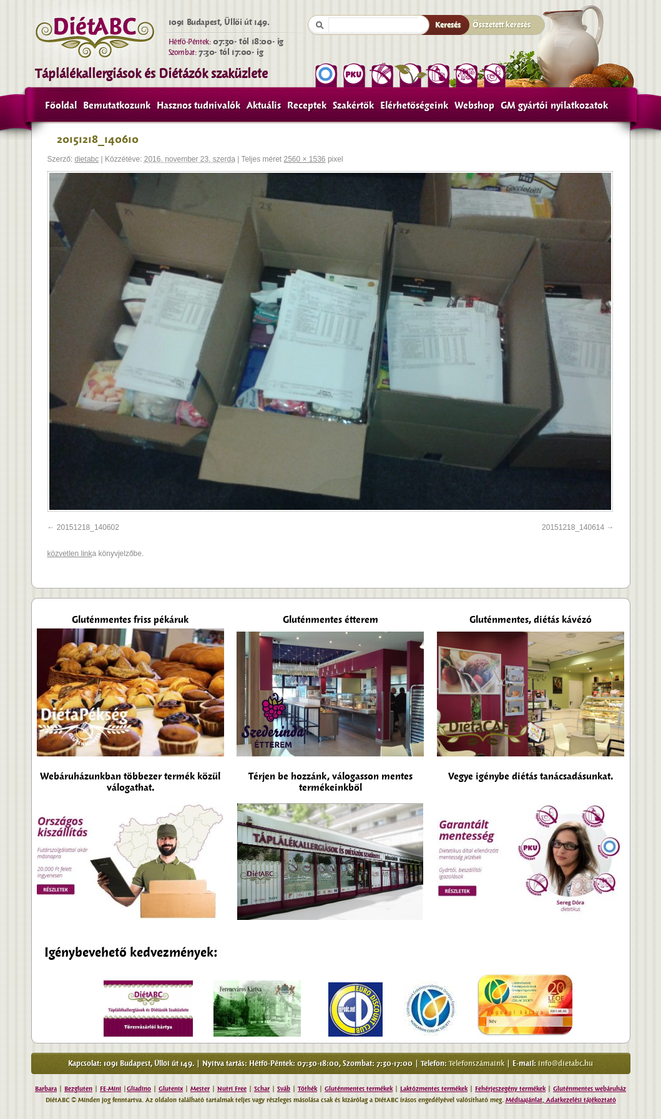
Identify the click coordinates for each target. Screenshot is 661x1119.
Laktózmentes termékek (434, 1089)
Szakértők (353, 105)
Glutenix (171, 1089)
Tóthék (307, 1089)
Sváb (283, 1089)
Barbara (46, 1089)
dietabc (87, 159)
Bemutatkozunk (116, 105)
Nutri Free (232, 1089)
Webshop (474, 105)
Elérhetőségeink (414, 105)
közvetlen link (69, 553)
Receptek (306, 105)
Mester (200, 1089)
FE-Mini (110, 1089)
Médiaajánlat (524, 1100)
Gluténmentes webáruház (589, 1089)
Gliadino (139, 1089)
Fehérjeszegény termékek (510, 1089)
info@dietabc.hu (565, 1063)
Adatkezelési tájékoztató (580, 1100)
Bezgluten (78, 1089)
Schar (262, 1089)
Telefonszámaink (476, 1063)
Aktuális (264, 105)
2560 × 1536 (304, 159)
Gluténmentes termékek (359, 1089)
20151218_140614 (573, 527)
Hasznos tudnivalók (198, 105)
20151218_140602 (88, 527)
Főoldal (61, 105)
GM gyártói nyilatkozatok (554, 105)
